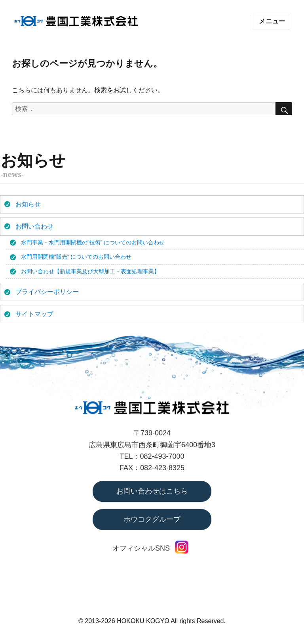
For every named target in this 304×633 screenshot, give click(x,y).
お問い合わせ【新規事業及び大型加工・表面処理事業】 (90, 271)
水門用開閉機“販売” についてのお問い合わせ (76, 257)
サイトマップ (34, 314)
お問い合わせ (34, 226)
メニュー (272, 21)
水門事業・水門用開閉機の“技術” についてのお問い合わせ (93, 242)
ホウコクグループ (152, 519)
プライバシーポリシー (47, 291)
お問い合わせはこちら (152, 491)
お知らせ (28, 204)
